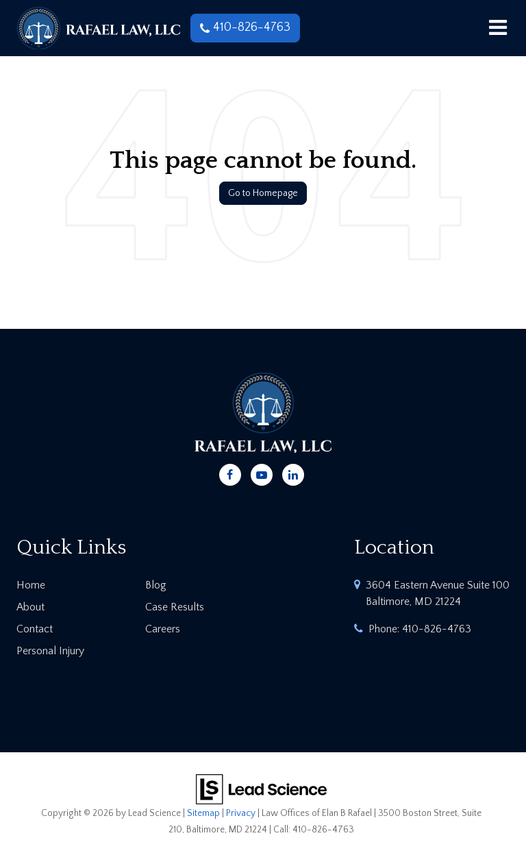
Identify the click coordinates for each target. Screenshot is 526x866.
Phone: (419, 629)
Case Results (174, 607)
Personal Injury (50, 651)
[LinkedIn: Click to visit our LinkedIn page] (293, 473)
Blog (155, 585)
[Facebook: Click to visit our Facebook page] (230, 473)
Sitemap (203, 813)
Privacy (240, 813)
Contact (34, 629)
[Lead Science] (261, 788)
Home (30, 585)
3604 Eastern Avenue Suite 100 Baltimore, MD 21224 (438, 593)
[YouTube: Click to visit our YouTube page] (261, 473)
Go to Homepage (263, 193)
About (30, 607)
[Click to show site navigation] (497, 28)
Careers (162, 629)
